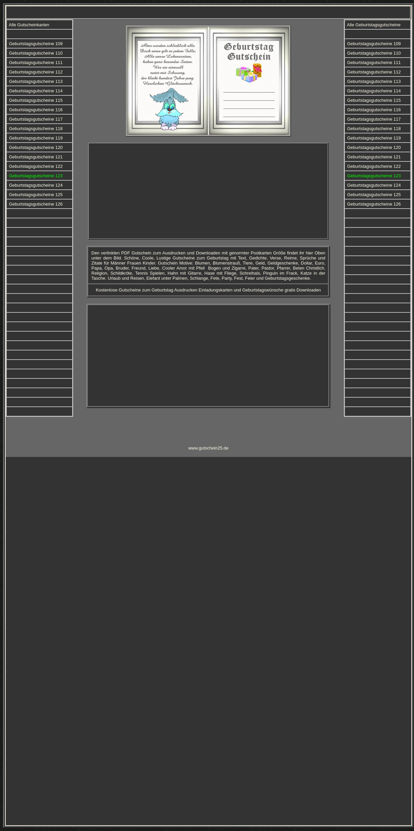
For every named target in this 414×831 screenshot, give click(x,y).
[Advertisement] (208, 191)
